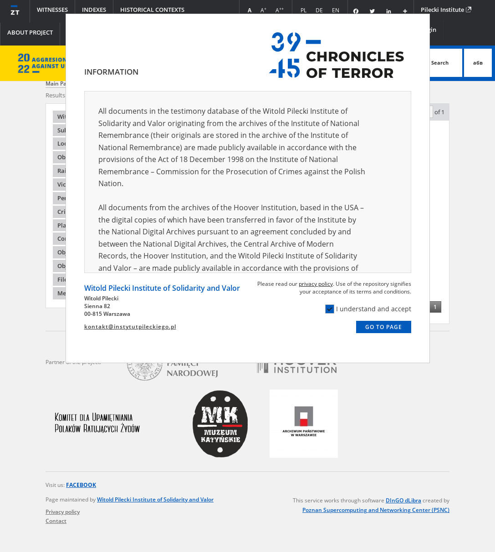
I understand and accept (368, 309)
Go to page (383, 327)
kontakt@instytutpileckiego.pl (130, 326)
